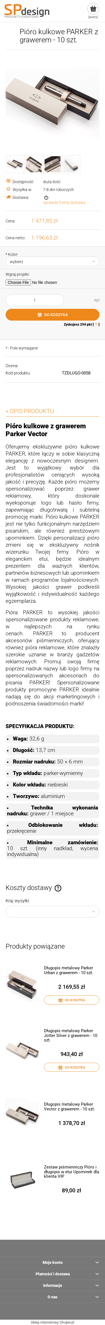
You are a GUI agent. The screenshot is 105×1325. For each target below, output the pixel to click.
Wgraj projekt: (18, 274)
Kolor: (12, 254)
